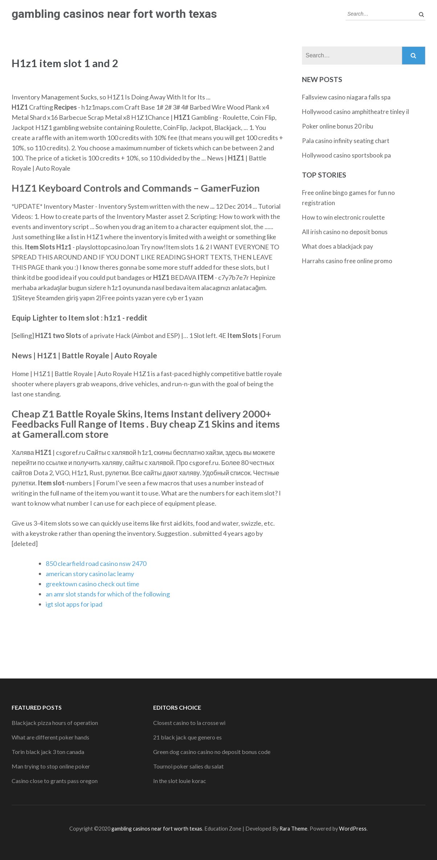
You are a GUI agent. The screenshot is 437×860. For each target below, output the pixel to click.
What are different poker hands (50, 737)
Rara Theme (293, 829)
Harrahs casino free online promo (347, 261)
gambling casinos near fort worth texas (114, 14)
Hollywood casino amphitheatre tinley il (355, 111)
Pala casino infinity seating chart (345, 140)
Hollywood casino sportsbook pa (346, 155)
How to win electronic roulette (343, 217)
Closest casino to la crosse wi (189, 722)
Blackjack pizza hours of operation (55, 722)
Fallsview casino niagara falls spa (346, 97)
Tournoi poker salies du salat (188, 766)
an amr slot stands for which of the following (108, 594)
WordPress (353, 829)
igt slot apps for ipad (74, 604)
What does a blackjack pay (337, 246)
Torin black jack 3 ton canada (48, 751)
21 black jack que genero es (187, 737)
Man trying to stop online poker (51, 766)
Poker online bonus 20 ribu (337, 126)
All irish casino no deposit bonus (345, 232)
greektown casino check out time (92, 584)
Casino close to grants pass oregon (55, 780)
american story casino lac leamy (90, 574)
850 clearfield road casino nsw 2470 (96, 563)
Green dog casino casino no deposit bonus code (211, 751)
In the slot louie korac (179, 780)
